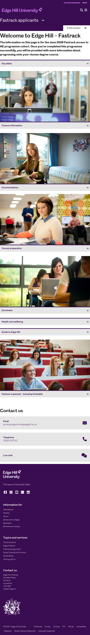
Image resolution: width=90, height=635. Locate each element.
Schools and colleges (11, 520)
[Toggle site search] (81, 10)
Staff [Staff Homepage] (84, 3)
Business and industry (11, 526)
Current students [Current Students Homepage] (72, 3)
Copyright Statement (46, 631)
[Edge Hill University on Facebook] (5, 493)
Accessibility (81, 626)
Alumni (5, 516)
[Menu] (86, 10)
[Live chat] (45, 455)
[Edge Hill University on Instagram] (11, 493)
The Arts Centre (9, 542)
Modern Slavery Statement (25, 631)
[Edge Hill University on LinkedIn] (28, 493)
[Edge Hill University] (12, 478)
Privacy (48, 626)
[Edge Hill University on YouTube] (16, 493)
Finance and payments (12, 549)
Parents (6, 513)
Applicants (7, 523)
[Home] (22, 11)
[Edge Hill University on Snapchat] (22, 493)
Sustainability (8, 556)
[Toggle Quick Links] (43, 20)
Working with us (9, 559)
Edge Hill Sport (9, 546)
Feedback (8, 631)
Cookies (56, 626)
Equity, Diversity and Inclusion (14, 552)
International (8, 509)
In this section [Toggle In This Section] (76, 28)
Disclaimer (38, 626)
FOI (63, 626)
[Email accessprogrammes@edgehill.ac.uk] (45, 423)
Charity (71, 626)
